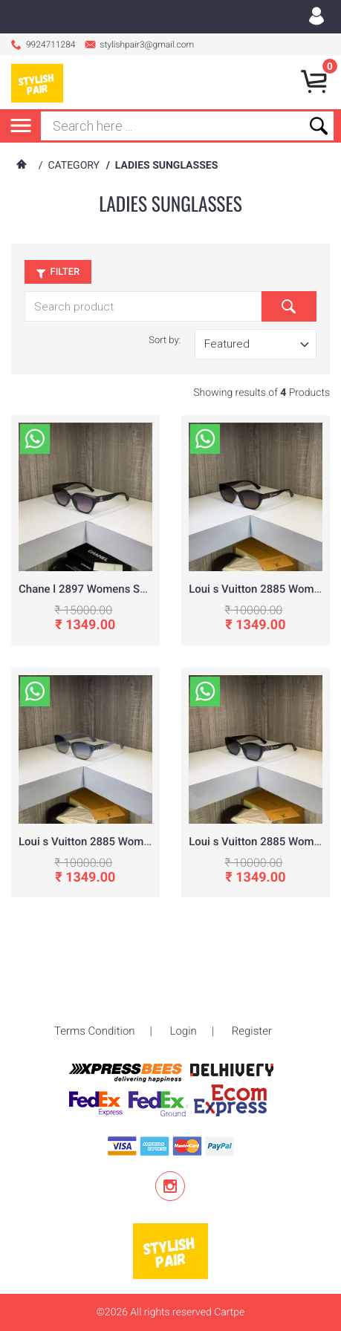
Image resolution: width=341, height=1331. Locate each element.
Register (252, 997)
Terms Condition (94, 997)
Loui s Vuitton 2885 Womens (260, 589)
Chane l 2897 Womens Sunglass (99, 589)
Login (183, 997)
